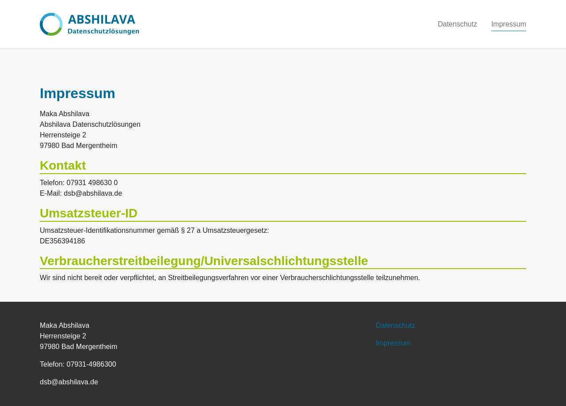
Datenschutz (395, 325)
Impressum (393, 343)
